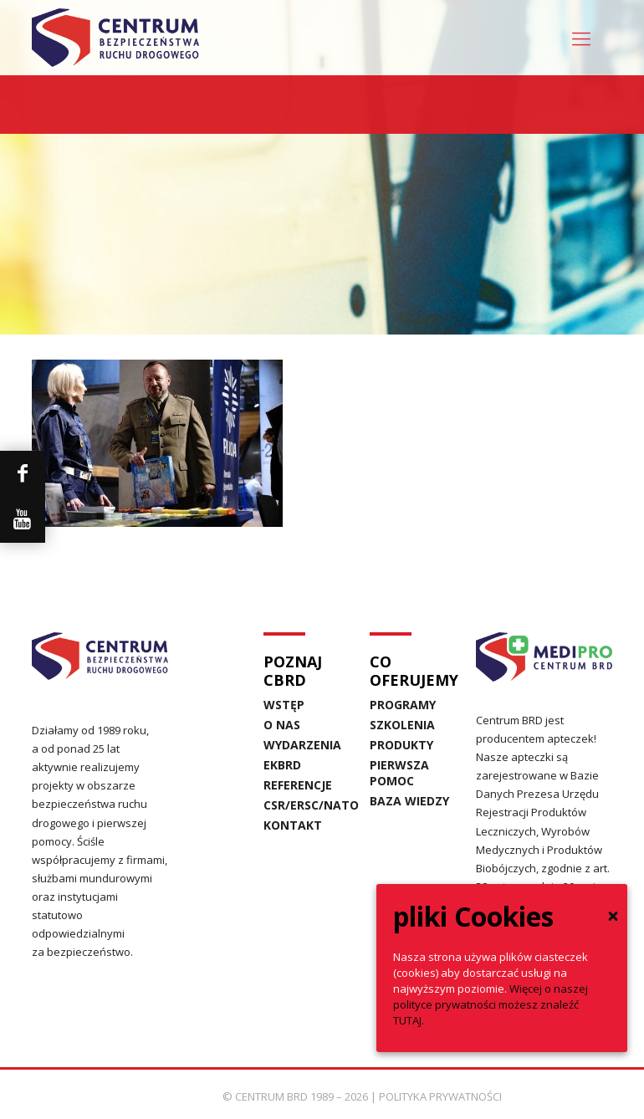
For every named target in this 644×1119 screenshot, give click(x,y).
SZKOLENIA (402, 725)
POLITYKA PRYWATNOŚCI (440, 1096)
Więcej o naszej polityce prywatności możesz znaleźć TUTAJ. (490, 1004)
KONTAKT (289, 825)
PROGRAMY (403, 705)
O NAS (281, 725)
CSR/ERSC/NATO (289, 805)
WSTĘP (283, 705)
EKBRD (282, 765)
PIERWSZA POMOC (399, 773)
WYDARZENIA (289, 745)
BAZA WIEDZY (409, 801)
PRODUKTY (401, 745)
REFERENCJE (289, 785)
